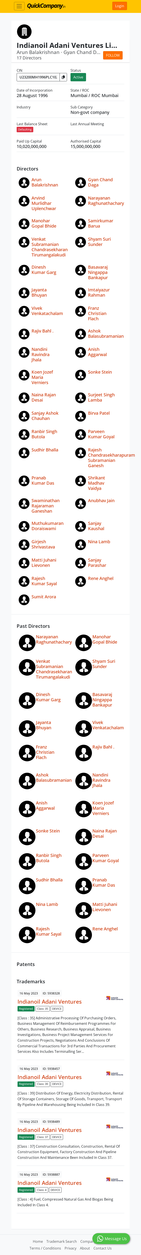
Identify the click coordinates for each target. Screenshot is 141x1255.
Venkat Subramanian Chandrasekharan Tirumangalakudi (50, 247)
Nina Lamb (99, 542)
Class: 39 (42, 1084)
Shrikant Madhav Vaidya (96, 483)
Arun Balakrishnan (45, 182)
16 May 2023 (28, 993)
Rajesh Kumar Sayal (44, 581)
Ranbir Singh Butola (44, 434)
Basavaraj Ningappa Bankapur (98, 272)
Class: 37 (42, 1137)
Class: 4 (41, 1190)
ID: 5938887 (51, 1174)
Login (119, 5)
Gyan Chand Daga (100, 182)
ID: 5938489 (51, 1121)
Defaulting (25, 129)
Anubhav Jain (101, 500)
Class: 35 (42, 1009)
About (85, 1248)
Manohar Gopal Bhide (44, 223)
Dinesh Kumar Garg (44, 269)
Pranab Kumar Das (43, 480)
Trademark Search (61, 1241)
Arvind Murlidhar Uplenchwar (44, 203)
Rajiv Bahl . (42, 331)
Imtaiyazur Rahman (99, 292)
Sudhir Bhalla (45, 450)
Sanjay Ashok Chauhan (45, 415)
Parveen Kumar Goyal (101, 434)
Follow (113, 55)
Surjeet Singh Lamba (101, 397)
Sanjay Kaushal (96, 525)
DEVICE (57, 1009)
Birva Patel (99, 413)
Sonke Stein (100, 372)
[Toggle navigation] (19, 6)
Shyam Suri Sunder (99, 241)
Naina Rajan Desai (44, 397)
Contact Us (102, 1248)
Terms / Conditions (45, 1248)
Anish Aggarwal (97, 351)
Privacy (70, 1248)
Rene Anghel (100, 578)
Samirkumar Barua (100, 223)
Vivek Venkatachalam (47, 310)
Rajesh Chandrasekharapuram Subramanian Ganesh (111, 457)
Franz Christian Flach (97, 313)
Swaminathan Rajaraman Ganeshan (46, 506)
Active (78, 77)
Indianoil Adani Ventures (50, 1001)
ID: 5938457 (51, 1069)
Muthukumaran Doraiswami (47, 525)
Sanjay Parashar (97, 562)
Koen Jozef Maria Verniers (42, 377)
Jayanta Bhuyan (39, 292)
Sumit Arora (44, 597)
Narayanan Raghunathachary (106, 200)
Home (38, 1241)
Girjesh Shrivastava (43, 544)
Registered (26, 1009)
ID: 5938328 (51, 993)
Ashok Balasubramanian (106, 333)
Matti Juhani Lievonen (44, 562)
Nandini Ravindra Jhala (40, 354)
